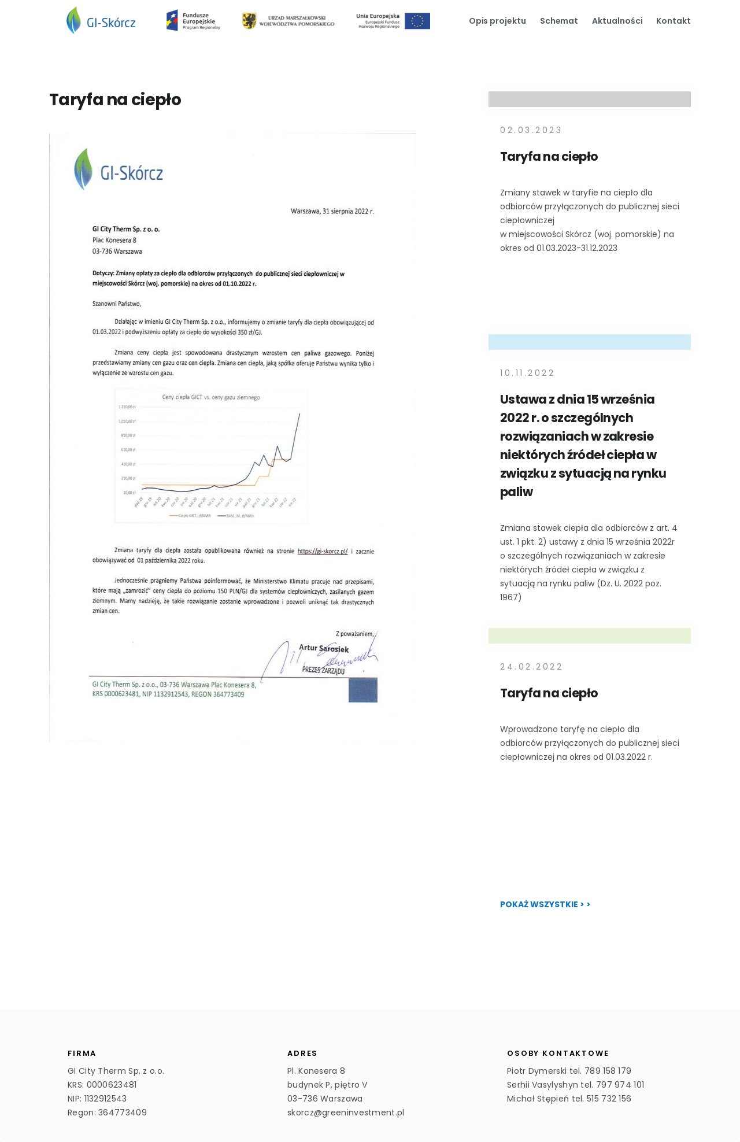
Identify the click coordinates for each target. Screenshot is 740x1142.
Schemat (559, 21)
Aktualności (617, 21)
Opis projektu (497, 21)
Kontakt (673, 21)
